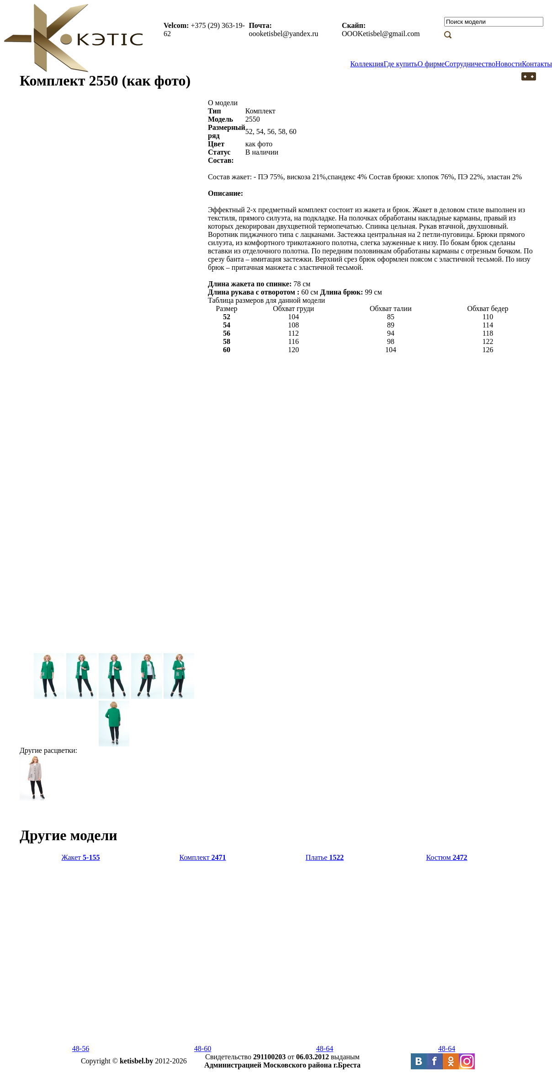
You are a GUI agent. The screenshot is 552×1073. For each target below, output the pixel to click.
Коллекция (366, 64)
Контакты (537, 64)
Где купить (400, 64)
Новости (508, 64)
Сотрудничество (470, 64)
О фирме (431, 64)
